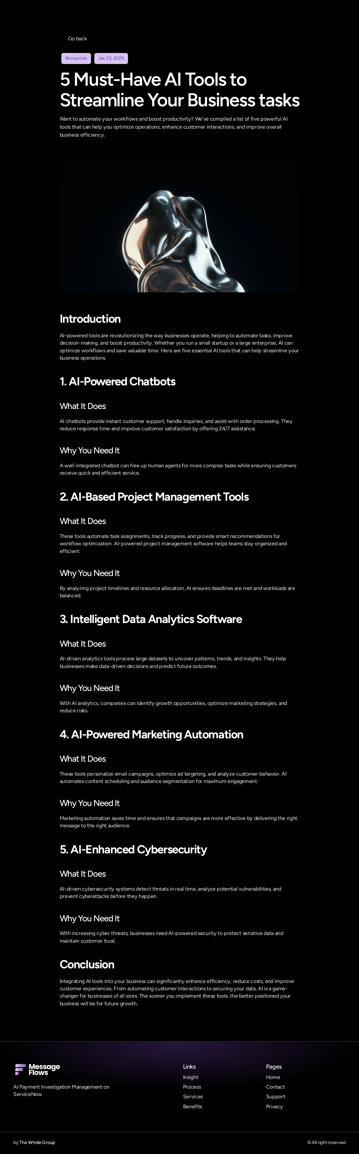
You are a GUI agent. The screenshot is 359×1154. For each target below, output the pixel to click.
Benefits (192, 1106)
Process (192, 1087)
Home (273, 1077)
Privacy (274, 1106)
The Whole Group (37, 1142)
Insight (190, 1077)
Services (193, 1096)
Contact (275, 1087)
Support (275, 1096)
